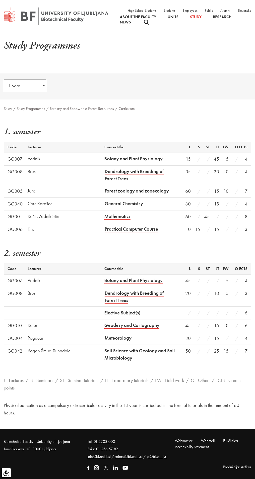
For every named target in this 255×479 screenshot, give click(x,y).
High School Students (142, 10)
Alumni (225, 10)
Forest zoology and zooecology (137, 191)
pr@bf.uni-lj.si (157, 456)
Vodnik (34, 159)
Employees (190, 10)
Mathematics (117, 216)
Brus (32, 171)
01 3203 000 (104, 441)
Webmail (208, 440)
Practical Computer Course (131, 229)
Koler (32, 325)
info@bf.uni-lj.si (99, 456)
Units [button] (173, 17)
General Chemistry (124, 203)
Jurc (31, 191)
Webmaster (183, 440)
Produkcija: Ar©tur (237, 467)
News (125, 22)
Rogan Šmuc (39, 351)
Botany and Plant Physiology (133, 159)
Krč (31, 229)
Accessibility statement (192, 446)
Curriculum (127, 108)
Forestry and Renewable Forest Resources (82, 108)
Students (169, 10)
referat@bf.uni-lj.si (128, 456)
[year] (25, 86)
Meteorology (118, 338)
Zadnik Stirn (50, 216)
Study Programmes (31, 108)
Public (209, 10)
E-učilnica (230, 440)
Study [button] (195, 17)
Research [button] (222, 17)
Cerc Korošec (40, 203)
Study (8, 108)
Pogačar (35, 338)
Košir (32, 216)
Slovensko (244, 10)
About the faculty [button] (138, 17)
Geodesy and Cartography (131, 325)
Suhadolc (61, 351)
